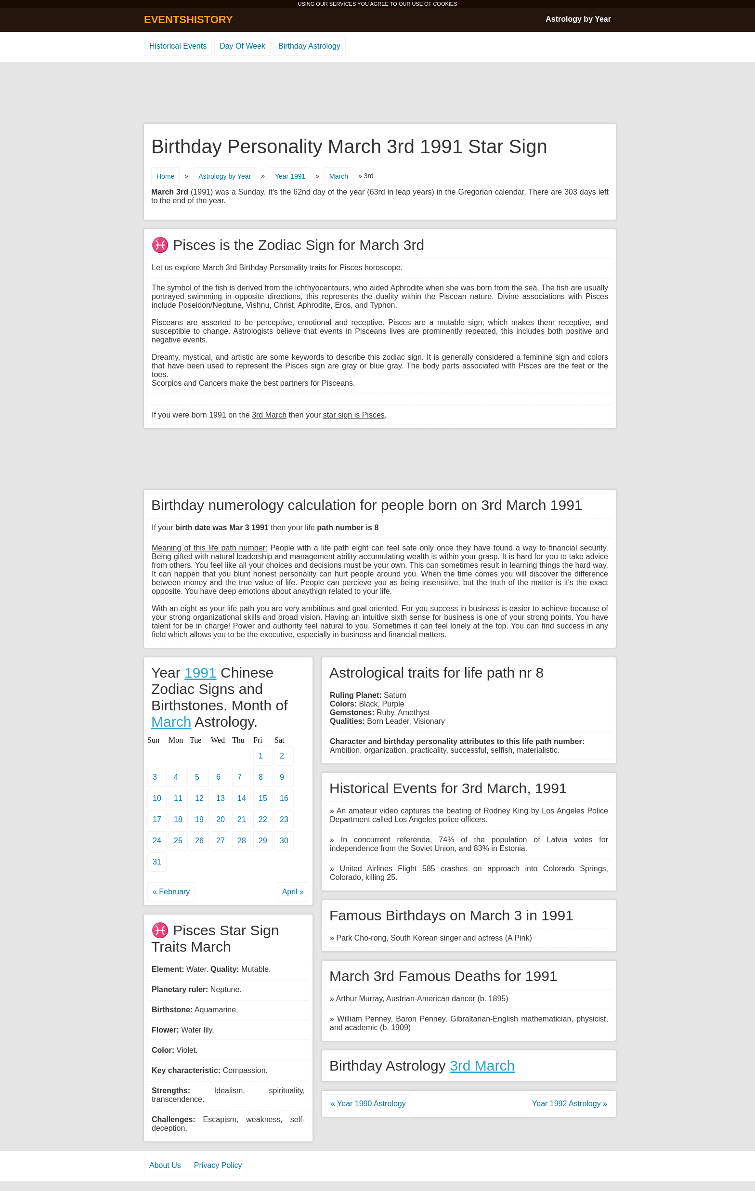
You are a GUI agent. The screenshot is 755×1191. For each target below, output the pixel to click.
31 (157, 862)
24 (157, 841)
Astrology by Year (578, 19)
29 (263, 841)
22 (263, 819)
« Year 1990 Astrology (368, 1103)
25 (178, 841)
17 (157, 819)
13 (220, 798)
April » (293, 892)
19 (199, 819)
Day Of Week (242, 46)
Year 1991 (290, 176)
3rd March (482, 1065)
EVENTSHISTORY (188, 19)
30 (284, 841)
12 (199, 798)
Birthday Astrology (309, 46)
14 (241, 798)
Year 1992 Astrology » (569, 1103)
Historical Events (178, 46)
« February (171, 892)
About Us (165, 1165)
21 (241, 819)
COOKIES (445, 4)
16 (284, 798)
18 (178, 819)
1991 (200, 673)
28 (241, 841)
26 (199, 841)
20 (220, 819)
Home (165, 176)
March (338, 176)
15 (263, 798)
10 (157, 798)
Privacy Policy (218, 1165)
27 (220, 841)
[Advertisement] (377, 93)
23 (284, 819)
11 (178, 798)
